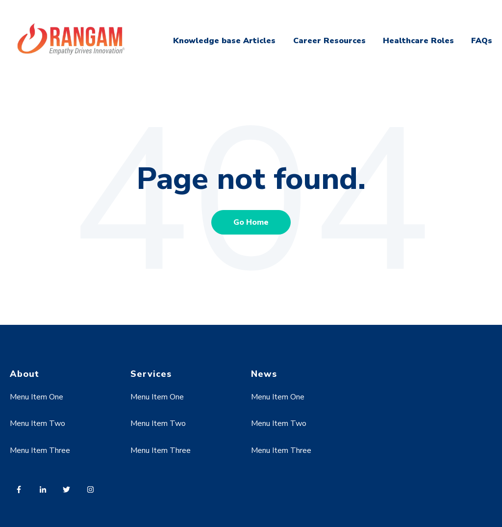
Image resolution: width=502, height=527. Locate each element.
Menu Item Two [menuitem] (37, 423)
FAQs (481, 40)
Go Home (251, 222)
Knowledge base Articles (224, 40)
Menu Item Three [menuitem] (40, 450)
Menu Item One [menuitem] (36, 397)
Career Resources (329, 40)
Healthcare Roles (418, 40)
